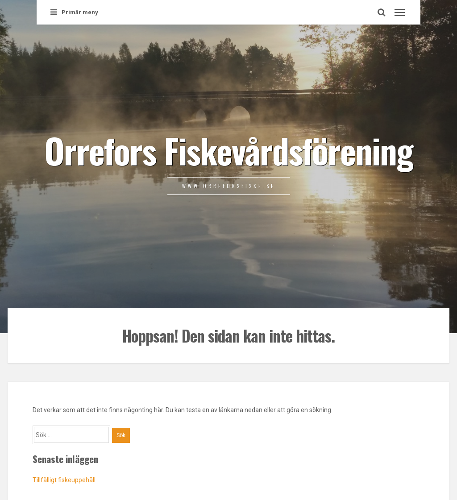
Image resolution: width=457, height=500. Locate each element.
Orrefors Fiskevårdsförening (228, 149)
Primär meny (74, 12)
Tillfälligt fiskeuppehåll (64, 479)
